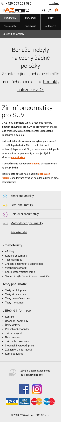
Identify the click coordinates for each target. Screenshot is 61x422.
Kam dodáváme (14, 353)
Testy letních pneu (15, 290)
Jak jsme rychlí (13, 333)
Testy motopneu (14, 302)
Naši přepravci (13, 337)
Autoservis (50, 26)
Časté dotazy (12, 325)
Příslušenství (10, 26)
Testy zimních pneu (16, 294)
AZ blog (9, 251)
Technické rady (13, 259)
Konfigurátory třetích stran (20, 272)
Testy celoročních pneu (18, 298)
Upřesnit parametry (13, 33)
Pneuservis (30, 26)
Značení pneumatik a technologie (24, 263)
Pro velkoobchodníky (17, 329)
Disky (51, 18)
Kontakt (54, 3)
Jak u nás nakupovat (17, 341)
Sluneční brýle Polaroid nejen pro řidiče (27, 276)
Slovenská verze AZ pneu (19, 345)
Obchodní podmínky (16, 321)
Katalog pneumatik (16, 255)
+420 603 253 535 (18, 3)
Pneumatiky (10, 18)
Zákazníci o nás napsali (18, 349)
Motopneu (30, 18)
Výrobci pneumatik (16, 267)
